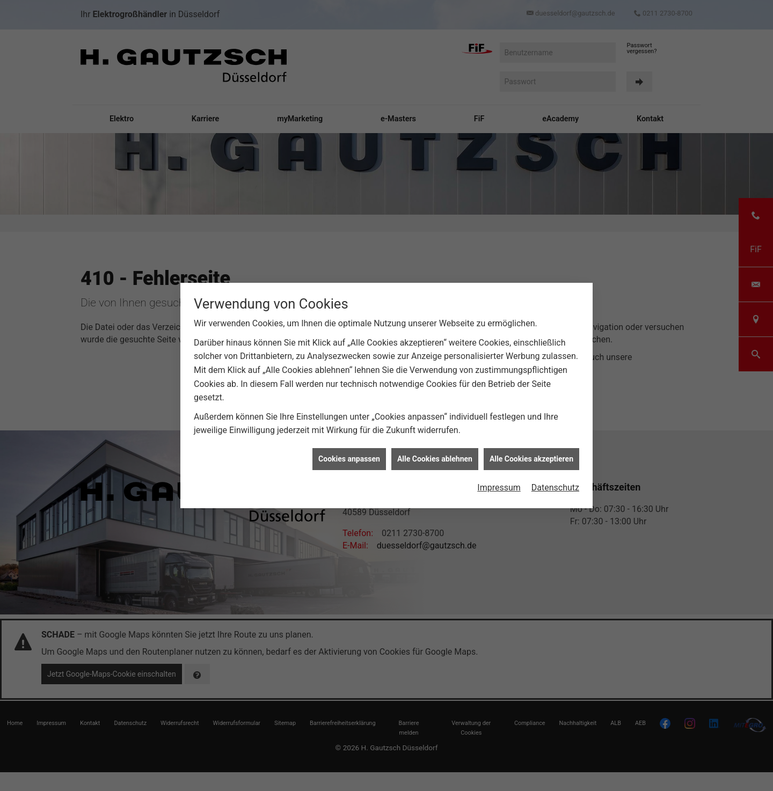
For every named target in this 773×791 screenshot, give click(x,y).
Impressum (499, 473)
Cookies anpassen (349, 444)
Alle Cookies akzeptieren (531, 444)
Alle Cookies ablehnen (434, 444)
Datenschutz (555, 473)
